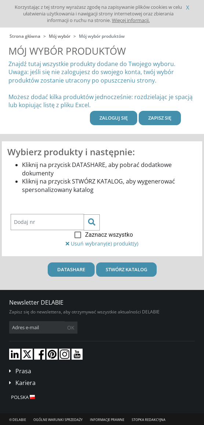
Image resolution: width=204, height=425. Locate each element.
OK (70, 327)
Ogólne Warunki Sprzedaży (58, 419)
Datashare (71, 269)
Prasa (23, 371)
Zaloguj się (113, 118)
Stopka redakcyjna (148, 419)
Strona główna (25, 36)
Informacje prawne (107, 419)
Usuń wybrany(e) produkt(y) (102, 243)
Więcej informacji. (131, 20)
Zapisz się (159, 118)
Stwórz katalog (126, 269)
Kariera (25, 383)
